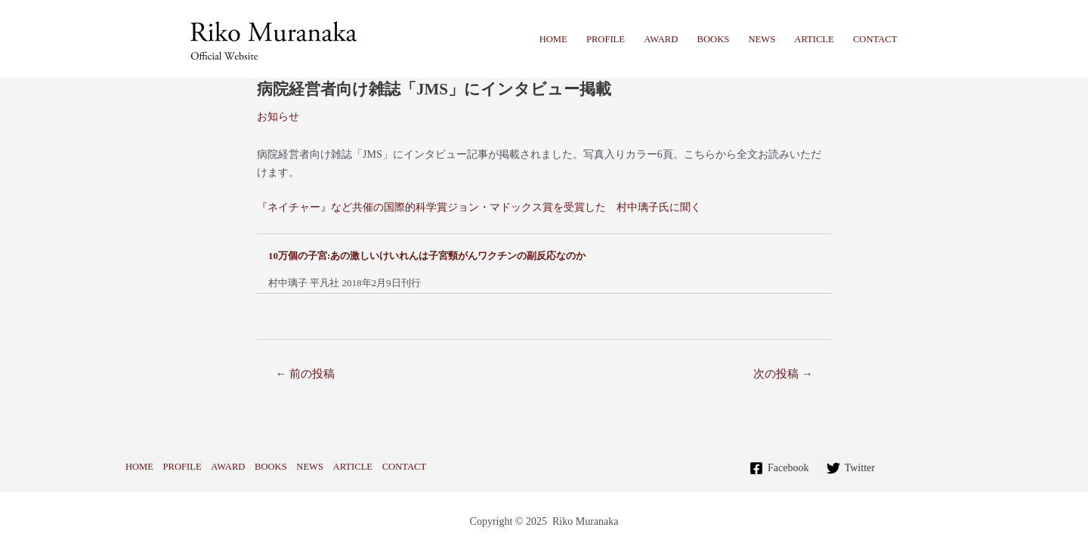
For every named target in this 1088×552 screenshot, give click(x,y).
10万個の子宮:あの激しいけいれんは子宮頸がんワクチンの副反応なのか (427, 255)
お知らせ (278, 116)
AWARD (661, 39)
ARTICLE (813, 39)
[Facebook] (779, 468)
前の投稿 (305, 374)
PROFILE (605, 39)
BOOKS (713, 39)
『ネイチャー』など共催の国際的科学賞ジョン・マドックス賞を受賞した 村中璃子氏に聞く (479, 207)
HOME (553, 39)
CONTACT (875, 39)
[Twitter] (850, 468)
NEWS (761, 39)
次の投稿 (783, 374)
